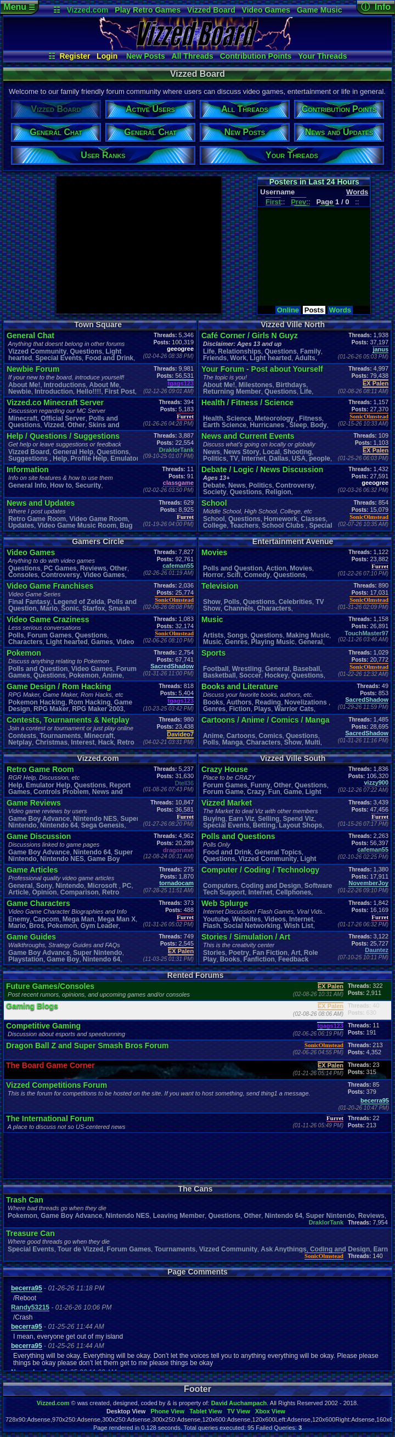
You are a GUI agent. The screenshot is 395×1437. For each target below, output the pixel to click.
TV (234, 458)
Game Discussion (39, 836)
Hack (106, 742)
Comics (271, 736)
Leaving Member (179, 1216)
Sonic (70, 608)
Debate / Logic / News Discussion (262, 469)
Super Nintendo (97, 953)
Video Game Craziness (48, 619)
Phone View (167, 1411)
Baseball (306, 669)
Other (76, 425)
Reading (268, 702)
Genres (236, 642)
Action (276, 568)
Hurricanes (268, 425)
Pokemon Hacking (36, 702)
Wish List (298, 926)
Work (238, 358)
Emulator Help (48, 785)
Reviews (93, 568)
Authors (239, 702)
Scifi (233, 575)
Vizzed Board (211, 9)
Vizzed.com (87, 9)
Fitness (310, 418)
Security (88, 485)
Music (212, 619)
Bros (36, 926)
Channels (238, 608)
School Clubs (284, 525)
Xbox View (270, 1411)
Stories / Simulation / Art (245, 936)
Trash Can (24, 1199)
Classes (313, 519)
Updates (21, 525)
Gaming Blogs (32, 1006)
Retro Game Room (37, 519)
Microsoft (103, 886)
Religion (278, 492)
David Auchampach (239, 1403)
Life (209, 351)
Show (212, 602)
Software (318, 886)
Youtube (216, 919)
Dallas (278, 458)
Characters (25, 642)
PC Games (60, 568)
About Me (104, 385)
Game (293, 792)
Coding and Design (271, 886)
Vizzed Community (37, 351)
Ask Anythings (284, 1249)
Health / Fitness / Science (247, 402)
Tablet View (205, 1411)
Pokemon (24, 652)
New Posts (145, 56)
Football (216, 669)
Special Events (58, 358)
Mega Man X (117, 919)
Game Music (319, 9)
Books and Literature (239, 686)
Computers (220, 886)
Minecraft (22, 418)
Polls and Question (38, 669)
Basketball (219, 675)
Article (18, 892)
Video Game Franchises (50, 585)
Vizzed (54, 425)
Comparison (79, 892)
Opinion (44, 892)
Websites (246, 919)
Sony (44, 886)
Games (102, 642)
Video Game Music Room (76, 525)
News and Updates (41, 503)
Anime (112, 675)
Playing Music (273, 642)
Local (271, 452)
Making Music (308, 635)
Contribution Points (256, 56)
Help (60, 458)
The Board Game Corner (50, 1065)
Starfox (93, 608)
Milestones (256, 385)
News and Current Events (248, 436)
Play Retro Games (147, 9)
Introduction (54, 391)
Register (74, 56)
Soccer (250, 675)
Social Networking (251, 926)
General (310, 642)
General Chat (30, 335)
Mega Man (78, 919)
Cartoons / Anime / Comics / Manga (265, 719)
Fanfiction (259, 959)
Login (107, 56)
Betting (264, 825)
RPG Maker (51, 709)
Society (215, 492)
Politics (215, 458)
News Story (241, 452)
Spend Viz (298, 819)
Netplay (20, 742)
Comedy (257, 575)
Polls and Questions (238, 836)
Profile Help (89, 458)
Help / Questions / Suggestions (63, 436)
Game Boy (63, 959)
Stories (214, 953)
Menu (19, 7)
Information (28, 469)
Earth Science (224, 425)
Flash (211, 926)
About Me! (24, 385)
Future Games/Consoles (50, 986)
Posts (314, 310)
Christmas (51, 742)
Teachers (244, 525)
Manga (232, 742)
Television (219, 585)
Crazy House (224, 769)
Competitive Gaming (43, 1025)
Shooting (297, 452)
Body (319, 425)
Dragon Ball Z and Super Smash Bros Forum (87, 1045)
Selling (268, 819)
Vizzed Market (226, 802)
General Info (27, 485)
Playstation (25, 959)
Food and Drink (109, 358)
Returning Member (232, 391)
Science (239, 418)
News (211, 452)
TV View (238, 1411)
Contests (22, 736)
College (215, 525)
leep (298, 425)
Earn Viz (242, 819)
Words (340, 310)
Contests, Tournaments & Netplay (68, 719)
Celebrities (295, 602)
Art (295, 953)
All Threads (192, 56)
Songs (237, 635)
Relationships (239, 351)
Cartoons (241, 736)
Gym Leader (100, 926)
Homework (280, 519)
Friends (215, 358)
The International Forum (50, 1118)
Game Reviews (34, 802)
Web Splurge (224, 903)
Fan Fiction (269, 953)
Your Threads (322, 56)
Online (288, 310)
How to (61, 485)
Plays (262, 709)
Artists (213, 635)
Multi (312, 742)
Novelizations (306, 702)
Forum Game (223, 792)
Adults (305, 358)
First (273, 202)
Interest (82, 742)
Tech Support (224, 892)
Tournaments (60, 736)
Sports (213, 652)
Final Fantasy (29, 602)
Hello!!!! (88, 391)
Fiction (239, 709)
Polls (16, 635)
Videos (275, 919)
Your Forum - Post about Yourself (262, 369)
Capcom (46, 919)
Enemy (19, 919)
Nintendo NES (95, 819)
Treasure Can (30, 1233)
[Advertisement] (138, 245)
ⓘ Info (376, 7)
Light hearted (270, 358)
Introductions (65, 385)
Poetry (239, 953)
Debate (214, 485)
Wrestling (247, 669)
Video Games (266, 9)
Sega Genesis (103, 825)
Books (213, 702)
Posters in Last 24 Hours (314, 181)
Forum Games (49, 635)
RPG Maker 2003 (97, 709)
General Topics (278, 852)
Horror (213, 575)
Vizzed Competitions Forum (56, 1085)
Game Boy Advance (39, 819)
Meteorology (275, 418)
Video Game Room (98, 519)
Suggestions (28, 458)
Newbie (19, 391)
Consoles (23, 575)
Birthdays (291, 385)
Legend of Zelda (79, 602)
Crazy (256, 792)
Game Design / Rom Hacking (59, 686)
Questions (86, 351)
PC (127, 886)
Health (213, 418)
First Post (120, 391)
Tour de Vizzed (81, 1249)
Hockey (276, 675)
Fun (274, 792)
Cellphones (294, 892)
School (214, 503)
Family (310, 351)
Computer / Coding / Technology (260, 869)
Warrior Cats (294, 709)
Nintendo (69, 886)
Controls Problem (61, 792)
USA (299, 458)
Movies (214, 552)
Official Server (63, 418)
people (319, 458)
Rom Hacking (90, 702)
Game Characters (38, 903)
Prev (298, 202)
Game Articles (32, 869)
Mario (49, 608)
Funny (260, 785)
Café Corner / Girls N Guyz (249, 335)
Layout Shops (300, 825)
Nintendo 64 (59, 825)
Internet (253, 458)
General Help (73, 452)
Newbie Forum (33, 369)
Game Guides (31, 936)
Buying (214, 819)
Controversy (294, 485)
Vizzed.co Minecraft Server (55, 402)
